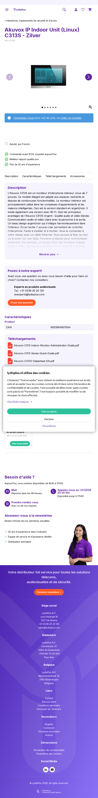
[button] (9, 77)
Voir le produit (20, 443)
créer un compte (71, 118)
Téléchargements (55, 176)
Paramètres (49, 425)
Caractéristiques (31, 176)
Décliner (49, 418)
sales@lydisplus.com (49, 627)
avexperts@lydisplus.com (29, 294)
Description (11, 176)
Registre (49, 724)
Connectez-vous (24, 118)
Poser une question (22, 302)
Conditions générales (49, 705)
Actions (49, 735)
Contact (49, 698)
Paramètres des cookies (49, 753)
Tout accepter (49, 411)
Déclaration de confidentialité (49, 750)
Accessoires (77, 176)
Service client (49, 701)
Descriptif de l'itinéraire (49, 709)
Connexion (49, 727)
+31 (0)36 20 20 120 (49, 624)
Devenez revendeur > (49, 592)
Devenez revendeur (49, 731)
